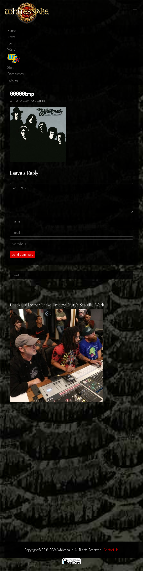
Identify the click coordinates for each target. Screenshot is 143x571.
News (11, 36)
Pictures (12, 80)
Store (11, 67)
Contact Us (111, 549)
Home (11, 30)
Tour (10, 43)
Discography (15, 73)
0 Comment (40, 100)
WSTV (11, 49)
